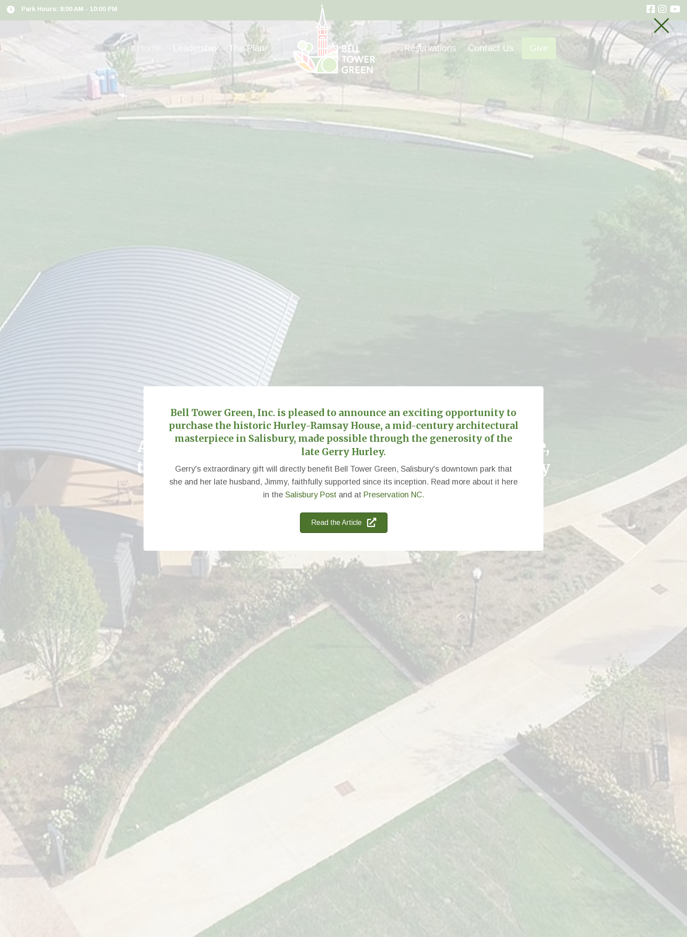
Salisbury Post (310, 494)
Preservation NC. (393, 494)
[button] (661, 25)
